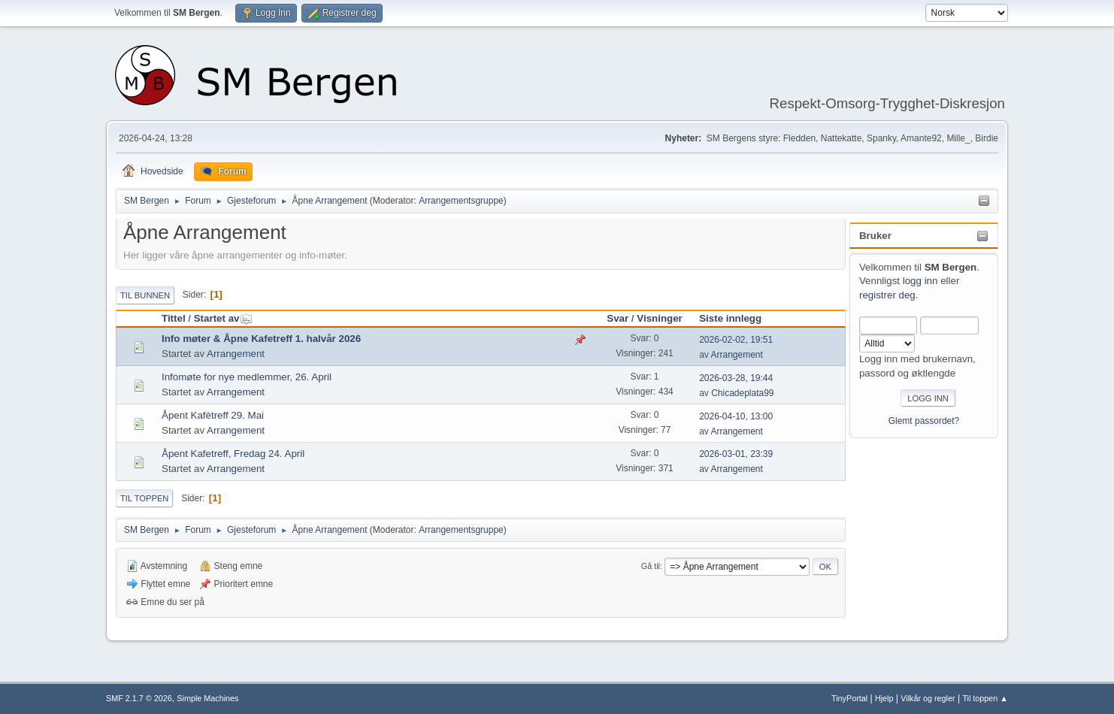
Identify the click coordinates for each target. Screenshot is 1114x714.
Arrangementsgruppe (461, 200)
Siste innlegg (730, 318)
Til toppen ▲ (985, 698)
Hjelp (884, 698)
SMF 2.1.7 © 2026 (139, 698)
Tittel (174, 318)
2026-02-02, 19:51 (736, 339)
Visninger (660, 318)
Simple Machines (207, 698)
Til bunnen (145, 295)
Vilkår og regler (928, 698)
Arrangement (236, 353)
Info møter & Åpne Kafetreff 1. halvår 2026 (261, 338)
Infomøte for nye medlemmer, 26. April (246, 377)
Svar (617, 318)
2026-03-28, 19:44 (736, 378)
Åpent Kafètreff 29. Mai (213, 415)
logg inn (920, 280)
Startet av (223, 318)
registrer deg (887, 295)
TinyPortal (849, 698)
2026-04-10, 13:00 (736, 416)
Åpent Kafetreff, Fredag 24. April (233, 453)
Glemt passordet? (924, 421)
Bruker (875, 235)
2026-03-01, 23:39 (736, 454)
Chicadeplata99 (742, 393)
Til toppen (144, 498)
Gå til (650, 565)
